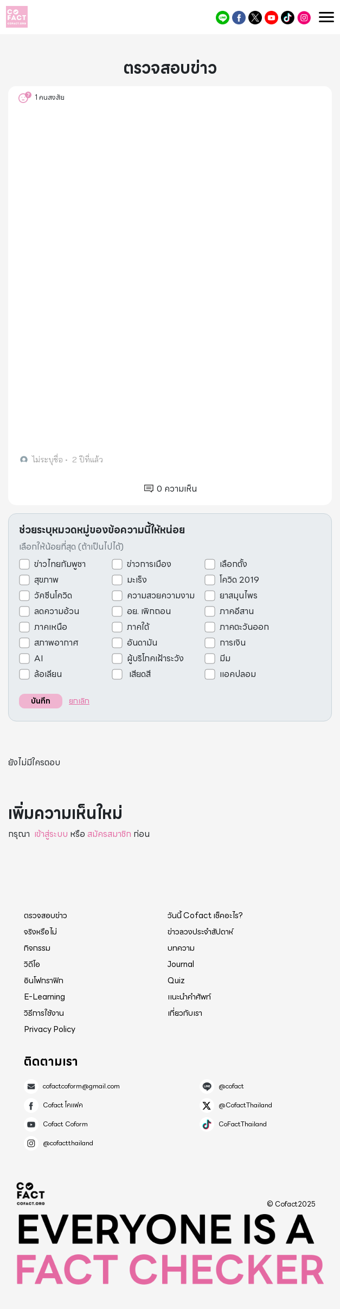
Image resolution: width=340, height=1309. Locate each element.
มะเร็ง (137, 579)
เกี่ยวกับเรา (185, 1013)
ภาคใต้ (138, 627)
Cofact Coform (271, 17)
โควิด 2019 (239, 579)
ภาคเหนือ (50, 627)
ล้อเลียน (48, 674)
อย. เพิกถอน (149, 611)
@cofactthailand (304, 17)
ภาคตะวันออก (244, 627)
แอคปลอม (238, 674)
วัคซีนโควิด (53, 595)
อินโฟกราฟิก (43, 980)
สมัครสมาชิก (109, 834)
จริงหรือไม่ (40, 931)
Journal (181, 964)
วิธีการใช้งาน (44, 1013)
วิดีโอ (32, 964)
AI (38, 658)
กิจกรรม (37, 948)
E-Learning (44, 996)
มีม (225, 658)
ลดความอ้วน (56, 611)
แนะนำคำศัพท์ (189, 996)
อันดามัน (142, 642)
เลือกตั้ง (233, 564)
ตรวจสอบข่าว (45, 915)
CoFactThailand (287, 17)
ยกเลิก (79, 700)
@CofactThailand (255, 17)
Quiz (176, 980)
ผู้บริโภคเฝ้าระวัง (155, 658)
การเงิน (233, 642)
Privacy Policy (49, 1029)
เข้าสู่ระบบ (51, 834)
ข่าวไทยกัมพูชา (60, 564)
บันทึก (40, 701)
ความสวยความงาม (161, 595)
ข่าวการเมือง (149, 564)
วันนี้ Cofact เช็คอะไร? (205, 915)
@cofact (222, 17)
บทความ (181, 948)
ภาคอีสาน (237, 611)
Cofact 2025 (31, 1193)
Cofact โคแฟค (239, 17)
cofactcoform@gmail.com (81, 1086)
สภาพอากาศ (56, 642)
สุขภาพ (46, 579)
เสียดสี (139, 674)
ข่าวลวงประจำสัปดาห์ (200, 931)
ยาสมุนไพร (239, 595)
